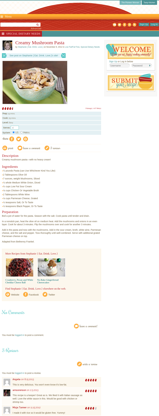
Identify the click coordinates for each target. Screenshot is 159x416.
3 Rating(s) (88, 108)
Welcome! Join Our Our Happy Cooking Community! (130, 51)
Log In (154, 24)
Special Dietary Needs (23, 33)
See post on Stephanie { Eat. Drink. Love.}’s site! (33, 55)
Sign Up (144, 24)
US (15, 132)
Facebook (34, 294)
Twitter (51, 294)
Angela (16, 379)
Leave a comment (31, 148)
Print (10, 148)
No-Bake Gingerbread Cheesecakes (47, 281)
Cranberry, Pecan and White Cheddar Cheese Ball (19, 281)
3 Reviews (55, 148)
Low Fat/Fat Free (72, 47)
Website (15, 294)
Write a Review (90, 364)
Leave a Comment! (88, 326)
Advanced (36, 29)
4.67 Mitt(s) (97, 108)
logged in (19, 335)
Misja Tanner (20, 407)
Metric (25, 132)
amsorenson (19, 390)
